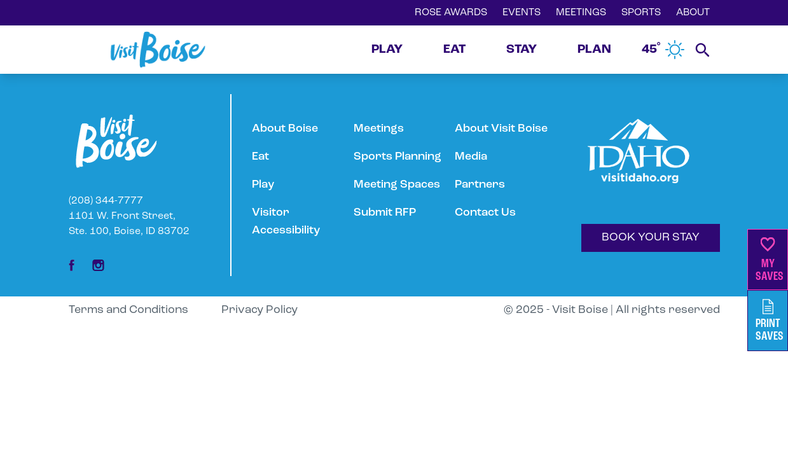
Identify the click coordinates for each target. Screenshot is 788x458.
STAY (521, 49)
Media (471, 157)
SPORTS (641, 13)
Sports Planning (397, 157)
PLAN (594, 49)
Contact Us (485, 213)
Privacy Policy (259, 310)
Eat (260, 157)
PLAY (387, 49)
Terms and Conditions (128, 310)
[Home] (158, 49)
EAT (454, 49)
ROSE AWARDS (451, 13)
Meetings (379, 129)
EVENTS (521, 13)
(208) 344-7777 (106, 201)
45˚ (663, 49)
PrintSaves (770, 321)
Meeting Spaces (397, 185)
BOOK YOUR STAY (651, 238)
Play (263, 185)
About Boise (285, 129)
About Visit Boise (501, 129)
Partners (480, 185)
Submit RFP (385, 213)
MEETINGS (581, 13)
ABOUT (693, 13)
